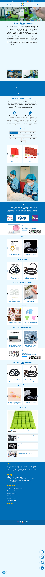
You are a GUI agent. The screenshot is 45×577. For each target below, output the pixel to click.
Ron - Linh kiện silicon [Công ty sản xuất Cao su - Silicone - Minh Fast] (15, 135)
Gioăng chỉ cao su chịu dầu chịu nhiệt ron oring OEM (27, 444)
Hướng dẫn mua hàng (11, 500)
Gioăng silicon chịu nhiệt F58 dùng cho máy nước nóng (30, 300)
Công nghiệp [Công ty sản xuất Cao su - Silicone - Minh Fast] (32, 138)
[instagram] (30, 1)
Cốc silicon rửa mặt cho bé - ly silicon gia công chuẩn (14, 255)
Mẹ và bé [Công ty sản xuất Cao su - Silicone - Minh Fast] (32, 132)
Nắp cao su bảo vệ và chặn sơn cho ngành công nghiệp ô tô (14, 277)
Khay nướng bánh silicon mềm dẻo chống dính (30, 160)
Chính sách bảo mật (11, 495)
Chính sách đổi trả (11, 498)
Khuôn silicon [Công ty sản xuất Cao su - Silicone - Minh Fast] (14, 132)
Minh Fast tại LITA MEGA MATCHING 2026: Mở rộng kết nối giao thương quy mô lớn (26, 452)
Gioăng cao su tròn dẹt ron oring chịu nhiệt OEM (26, 436)
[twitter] (25, 1)
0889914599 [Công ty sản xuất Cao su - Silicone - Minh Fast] (17, 1)
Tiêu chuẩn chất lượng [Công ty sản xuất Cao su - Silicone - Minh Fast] (30, 115)
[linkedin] (33, 1)
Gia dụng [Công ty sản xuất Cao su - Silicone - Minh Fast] (25, 138)
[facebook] (22, 1)
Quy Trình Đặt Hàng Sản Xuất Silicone (15, 488)
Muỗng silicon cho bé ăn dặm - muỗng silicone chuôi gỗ (14, 323)
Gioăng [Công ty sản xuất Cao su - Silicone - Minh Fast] (22, 141)
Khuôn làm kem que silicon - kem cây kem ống (15, 160)
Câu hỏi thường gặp (11, 490)
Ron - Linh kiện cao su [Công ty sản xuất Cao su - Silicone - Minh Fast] (15, 138)
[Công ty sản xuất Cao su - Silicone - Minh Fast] (22, 4)
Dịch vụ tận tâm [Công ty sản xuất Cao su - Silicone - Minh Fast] (14, 115)
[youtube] (28, 1)
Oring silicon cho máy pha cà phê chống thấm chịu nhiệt (15, 346)
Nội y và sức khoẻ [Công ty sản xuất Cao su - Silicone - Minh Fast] (24, 132)
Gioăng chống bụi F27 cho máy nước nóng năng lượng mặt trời (14, 300)
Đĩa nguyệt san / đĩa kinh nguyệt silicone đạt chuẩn (30, 403)
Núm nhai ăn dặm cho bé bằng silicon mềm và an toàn (30, 255)
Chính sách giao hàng (11, 493)
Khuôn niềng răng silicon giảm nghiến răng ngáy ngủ (14, 403)
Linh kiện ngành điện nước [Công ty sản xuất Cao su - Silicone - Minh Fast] (29, 135)
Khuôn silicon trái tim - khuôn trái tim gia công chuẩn (30, 323)
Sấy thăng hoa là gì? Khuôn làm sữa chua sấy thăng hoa (19, 430)
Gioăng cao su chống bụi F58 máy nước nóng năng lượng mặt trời (30, 277)
